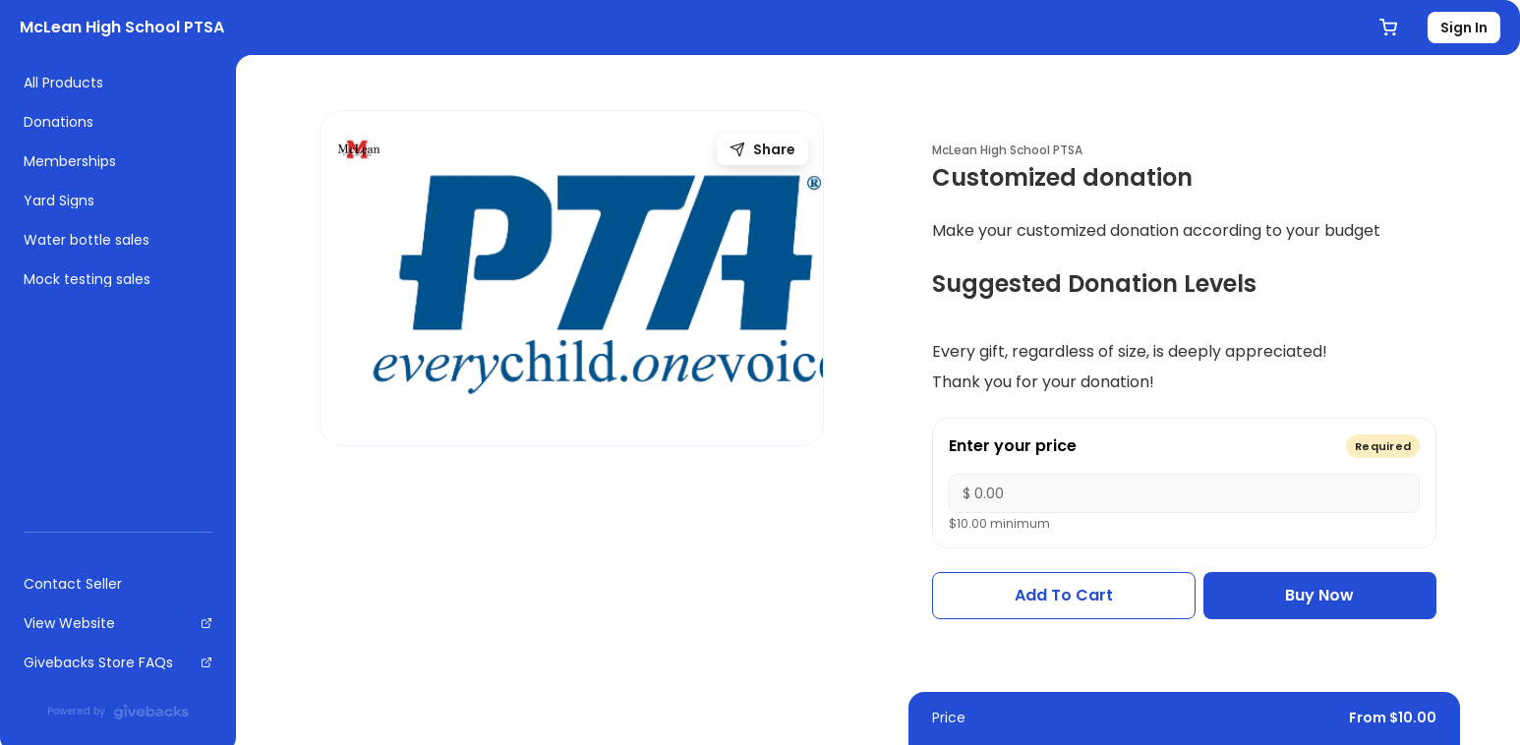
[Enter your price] (1184, 493)
